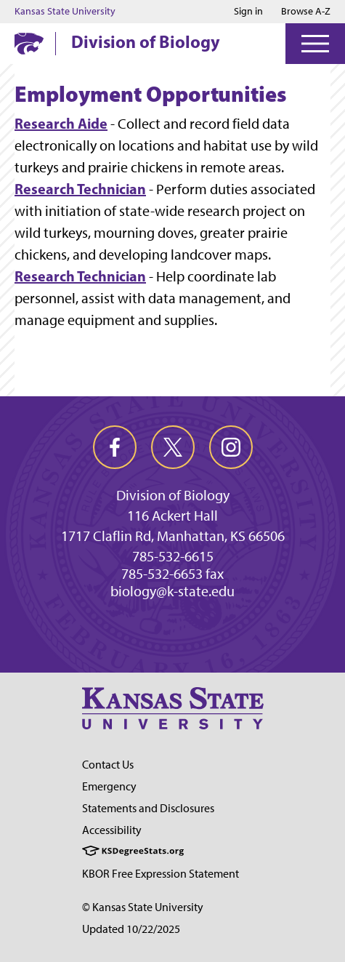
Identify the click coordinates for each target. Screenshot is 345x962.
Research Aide (61, 123)
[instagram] (231, 447)
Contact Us (108, 764)
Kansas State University (65, 11)
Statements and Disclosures (148, 808)
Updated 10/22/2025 (131, 929)
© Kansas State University (142, 907)
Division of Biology (145, 41)
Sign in (248, 11)
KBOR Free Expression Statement (160, 874)
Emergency (109, 786)
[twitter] (173, 447)
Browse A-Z (305, 11)
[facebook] (115, 447)
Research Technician (80, 189)
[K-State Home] (29, 43)
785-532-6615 (173, 556)
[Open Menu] (315, 43)
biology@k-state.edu (172, 591)
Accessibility (112, 830)
